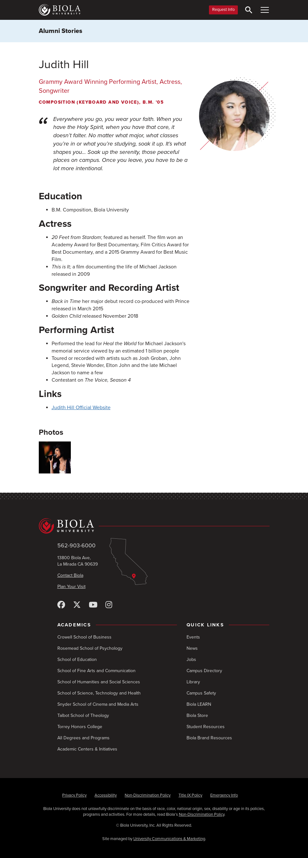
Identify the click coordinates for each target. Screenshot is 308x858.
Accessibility (106, 795)
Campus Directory (204, 670)
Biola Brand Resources (209, 738)
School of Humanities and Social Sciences (98, 682)
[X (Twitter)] (77, 605)
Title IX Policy (190, 795)
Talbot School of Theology (83, 715)
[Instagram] (108, 605)
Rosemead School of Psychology (89, 648)
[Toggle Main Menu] (264, 10)
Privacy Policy (74, 795)
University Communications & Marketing (169, 838)
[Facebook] (61, 605)
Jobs (191, 659)
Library (193, 682)
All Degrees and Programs (83, 738)
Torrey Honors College (79, 726)
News (192, 648)
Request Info (223, 9)
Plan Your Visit (71, 586)
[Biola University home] (59, 10)
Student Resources (206, 726)
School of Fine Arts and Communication (96, 670)
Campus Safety (201, 693)
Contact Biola (70, 575)
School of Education (77, 659)
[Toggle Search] (248, 10)
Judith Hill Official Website (81, 407)
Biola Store (197, 715)
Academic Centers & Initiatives (87, 749)
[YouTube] (93, 605)
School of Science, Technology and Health (99, 693)
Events (193, 637)
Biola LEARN (199, 704)
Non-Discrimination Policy (148, 795)
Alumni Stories (60, 31)
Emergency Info (224, 795)
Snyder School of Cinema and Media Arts (97, 704)
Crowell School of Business (84, 637)
